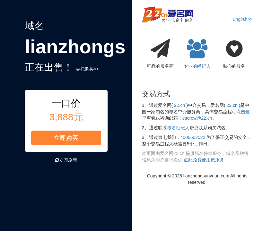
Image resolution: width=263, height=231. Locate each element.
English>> (242, 19)
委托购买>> (87, 69)
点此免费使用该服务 (204, 159)
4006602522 (193, 137)
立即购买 (66, 138)
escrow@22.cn (197, 118)
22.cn (179, 105)
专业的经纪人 (197, 52)
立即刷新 (66, 160)
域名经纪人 (178, 127)
